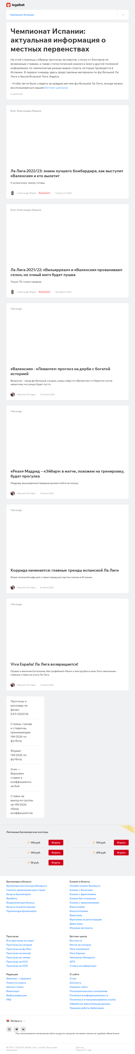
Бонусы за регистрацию (20, 906)
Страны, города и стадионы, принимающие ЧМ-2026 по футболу (21, 732)
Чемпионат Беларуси (82, 957)
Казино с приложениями (84, 902)
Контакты (75, 982)
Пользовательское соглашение (88, 991)
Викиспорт (13, 991)
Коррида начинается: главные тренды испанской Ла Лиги (65, 570)
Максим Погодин (26, 394)
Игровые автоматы (81, 927)
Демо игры (76, 923)
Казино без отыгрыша (83, 898)
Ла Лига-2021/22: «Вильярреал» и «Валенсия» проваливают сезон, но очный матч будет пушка (67, 272)
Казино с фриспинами (83, 894)
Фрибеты (11, 898)
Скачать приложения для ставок (26, 890)
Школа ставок (15, 986)
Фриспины (76, 915)
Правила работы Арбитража (87, 1008)
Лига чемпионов (79, 949)
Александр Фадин (27, 193)
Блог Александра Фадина (26, 110)
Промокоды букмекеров (21, 911)
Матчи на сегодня (80, 944)
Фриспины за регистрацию (86, 919)
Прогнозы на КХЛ (17, 961)
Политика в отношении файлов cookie (93, 999)
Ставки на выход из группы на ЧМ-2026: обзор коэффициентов (22, 804)
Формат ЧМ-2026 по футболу (19, 755)
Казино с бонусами (81, 890)
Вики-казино (77, 906)
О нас (73, 978)
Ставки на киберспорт (83, 965)
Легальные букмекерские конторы (27, 832)
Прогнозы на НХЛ (17, 965)
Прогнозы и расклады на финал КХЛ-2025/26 (19, 707)
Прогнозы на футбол (18, 949)
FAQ (8, 999)
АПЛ (72, 961)
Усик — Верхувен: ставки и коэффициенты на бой (21, 777)
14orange (16, 308)
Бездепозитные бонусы (20, 902)
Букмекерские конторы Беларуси (26, 885)
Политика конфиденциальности (89, 995)
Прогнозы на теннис (18, 957)
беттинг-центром (56, 87)
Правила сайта (79, 986)
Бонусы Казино (79, 911)
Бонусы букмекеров (18, 894)
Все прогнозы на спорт (20, 940)
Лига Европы (77, 953)
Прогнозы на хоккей (18, 953)
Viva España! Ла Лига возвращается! (44, 664)
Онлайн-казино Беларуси (85, 885)
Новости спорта (16, 982)
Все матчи (76, 940)
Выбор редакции (16, 995)
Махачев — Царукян (18, 978)
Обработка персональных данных (90, 1003)
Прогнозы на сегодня (19, 944)
